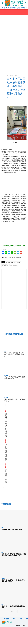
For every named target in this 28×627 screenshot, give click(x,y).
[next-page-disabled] (7, 405)
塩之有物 (8, 262)
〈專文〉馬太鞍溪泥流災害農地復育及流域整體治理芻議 (6, 453)
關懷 (5, 351)
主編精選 (5, 375)
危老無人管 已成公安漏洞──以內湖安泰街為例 (6, 475)
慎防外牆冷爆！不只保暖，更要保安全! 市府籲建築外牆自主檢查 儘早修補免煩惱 (13, 554)
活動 (2, 527)
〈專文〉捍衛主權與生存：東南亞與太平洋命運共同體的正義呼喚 (13, 580)
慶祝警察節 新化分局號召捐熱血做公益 (11, 529)
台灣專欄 (5, 397)
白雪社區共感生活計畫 (15, 262)
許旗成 (15, 142)
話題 (2, 552)
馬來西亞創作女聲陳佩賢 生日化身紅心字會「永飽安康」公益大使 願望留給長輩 (15, 354)
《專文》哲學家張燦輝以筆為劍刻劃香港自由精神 (13, 606)
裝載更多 (14, 611)
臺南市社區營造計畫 (6, 264)
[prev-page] (5, 405)
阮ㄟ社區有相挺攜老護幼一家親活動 (9, 265)
